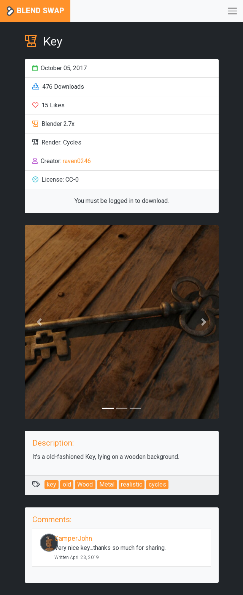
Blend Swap (35, 11)
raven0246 (77, 161)
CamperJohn (73, 538)
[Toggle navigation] (232, 11)
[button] (39, 322)
